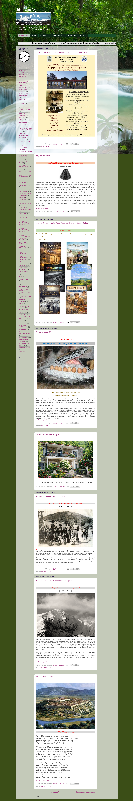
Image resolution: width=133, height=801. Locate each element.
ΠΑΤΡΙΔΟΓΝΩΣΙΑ (46, 571)
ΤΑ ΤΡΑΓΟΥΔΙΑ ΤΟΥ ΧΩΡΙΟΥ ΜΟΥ (25, 317)
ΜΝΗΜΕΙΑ (22, 197)
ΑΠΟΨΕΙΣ (22, 85)
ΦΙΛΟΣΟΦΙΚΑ (23, 329)
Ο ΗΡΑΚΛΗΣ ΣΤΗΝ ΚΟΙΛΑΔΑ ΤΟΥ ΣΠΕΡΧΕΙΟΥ (24, 217)
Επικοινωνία (72, 35)
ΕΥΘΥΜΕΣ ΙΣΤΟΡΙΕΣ (25, 141)
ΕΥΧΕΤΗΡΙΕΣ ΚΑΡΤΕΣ (23, 148)
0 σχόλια (61, 144)
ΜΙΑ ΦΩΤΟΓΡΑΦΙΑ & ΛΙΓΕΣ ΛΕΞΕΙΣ (25, 194)
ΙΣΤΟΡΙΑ (21, 169)
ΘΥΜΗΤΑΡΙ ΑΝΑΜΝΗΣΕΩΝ (23, 165)
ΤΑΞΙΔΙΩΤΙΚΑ (23, 323)
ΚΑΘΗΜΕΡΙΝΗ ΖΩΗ (25, 179)
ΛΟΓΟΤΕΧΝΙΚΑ (23, 191)
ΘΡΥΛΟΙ (21, 159)
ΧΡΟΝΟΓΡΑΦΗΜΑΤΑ (25, 347)
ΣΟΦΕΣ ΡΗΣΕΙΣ (23, 310)
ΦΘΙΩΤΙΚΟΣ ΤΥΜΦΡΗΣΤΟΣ (23, 326)
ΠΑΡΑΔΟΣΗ (22, 265)
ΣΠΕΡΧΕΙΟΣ (22, 312)
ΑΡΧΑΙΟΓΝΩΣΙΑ (23, 87)
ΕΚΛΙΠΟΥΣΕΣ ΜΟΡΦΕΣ (23, 125)
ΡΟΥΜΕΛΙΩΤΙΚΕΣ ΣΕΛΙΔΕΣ (24, 306)
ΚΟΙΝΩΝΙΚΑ (22, 183)
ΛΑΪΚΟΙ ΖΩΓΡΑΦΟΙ (24, 185)
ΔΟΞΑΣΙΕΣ (22, 117)
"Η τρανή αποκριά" (43, 332)
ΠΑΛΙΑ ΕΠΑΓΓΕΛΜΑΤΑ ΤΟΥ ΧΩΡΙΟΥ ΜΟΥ (25, 257)
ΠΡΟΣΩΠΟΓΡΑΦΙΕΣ (25, 296)
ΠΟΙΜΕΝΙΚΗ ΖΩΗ (24, 283)
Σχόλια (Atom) (48, 796)
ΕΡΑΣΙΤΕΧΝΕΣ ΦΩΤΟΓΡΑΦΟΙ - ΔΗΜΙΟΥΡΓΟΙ (23, 137)
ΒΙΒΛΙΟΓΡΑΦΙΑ (23, 93)
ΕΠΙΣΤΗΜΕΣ (22, 133)
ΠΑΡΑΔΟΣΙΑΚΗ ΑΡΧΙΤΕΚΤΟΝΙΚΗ (24, 272)
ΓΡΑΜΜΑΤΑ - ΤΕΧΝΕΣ (23, 102)
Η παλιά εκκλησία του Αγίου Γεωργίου (50, 496)
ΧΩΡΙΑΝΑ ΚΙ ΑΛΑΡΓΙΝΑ (22, 352)
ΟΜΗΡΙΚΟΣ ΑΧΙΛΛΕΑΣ (22, 242)
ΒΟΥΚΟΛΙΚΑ (22, 99)
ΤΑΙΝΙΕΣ (21, 320)
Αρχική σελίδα (23, 35)
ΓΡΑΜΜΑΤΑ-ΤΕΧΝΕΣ (25, 110)
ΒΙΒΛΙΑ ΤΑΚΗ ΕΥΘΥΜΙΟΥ (23, 90)
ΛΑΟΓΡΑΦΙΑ (44, 214)
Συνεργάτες (83, 35)
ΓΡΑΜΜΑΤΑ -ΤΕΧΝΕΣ (25, 106)
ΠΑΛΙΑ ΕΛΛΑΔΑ (23, 250)
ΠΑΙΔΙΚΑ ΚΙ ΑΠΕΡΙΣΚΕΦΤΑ (23, 246)
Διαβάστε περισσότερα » (43, 208)
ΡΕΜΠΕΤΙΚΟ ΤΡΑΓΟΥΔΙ (23, 300)
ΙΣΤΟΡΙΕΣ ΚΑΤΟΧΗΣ (25, 171)
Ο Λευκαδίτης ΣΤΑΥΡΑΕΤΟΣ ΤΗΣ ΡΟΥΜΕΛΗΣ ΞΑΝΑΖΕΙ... (24, 238)
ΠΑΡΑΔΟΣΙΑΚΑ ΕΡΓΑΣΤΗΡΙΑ (23, 268)
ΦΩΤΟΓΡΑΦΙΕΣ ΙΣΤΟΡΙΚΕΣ (23, 340)
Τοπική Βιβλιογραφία (58, 35)
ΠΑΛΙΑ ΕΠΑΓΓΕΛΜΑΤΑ (23, 253)
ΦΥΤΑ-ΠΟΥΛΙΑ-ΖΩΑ (25, 333)
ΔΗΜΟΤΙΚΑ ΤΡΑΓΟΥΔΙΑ (22, 114)
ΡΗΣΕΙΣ (21, 303)
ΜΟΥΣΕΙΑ (22, 207)
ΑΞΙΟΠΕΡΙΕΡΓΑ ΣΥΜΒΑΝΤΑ (23, 82)
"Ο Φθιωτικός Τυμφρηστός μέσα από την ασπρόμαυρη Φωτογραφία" (62, 52)
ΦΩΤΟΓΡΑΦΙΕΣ (23, 337)
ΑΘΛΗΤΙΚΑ (22, 74)
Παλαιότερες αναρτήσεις (85, 792)
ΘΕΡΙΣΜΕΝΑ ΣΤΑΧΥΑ (25, 151)
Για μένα (34, 35)
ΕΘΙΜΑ (21, 120)
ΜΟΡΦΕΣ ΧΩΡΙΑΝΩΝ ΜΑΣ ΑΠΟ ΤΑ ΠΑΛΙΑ (25, 202)
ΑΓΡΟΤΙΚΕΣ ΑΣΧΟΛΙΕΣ (22, 71)
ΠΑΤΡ (20, 277)
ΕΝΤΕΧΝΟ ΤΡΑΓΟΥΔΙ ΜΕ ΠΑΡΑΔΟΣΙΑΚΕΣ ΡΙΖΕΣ (25, 130)
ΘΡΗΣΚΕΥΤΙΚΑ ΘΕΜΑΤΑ (23, 155)
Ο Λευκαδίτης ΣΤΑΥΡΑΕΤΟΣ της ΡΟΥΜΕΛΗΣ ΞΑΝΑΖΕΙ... (24, 224)
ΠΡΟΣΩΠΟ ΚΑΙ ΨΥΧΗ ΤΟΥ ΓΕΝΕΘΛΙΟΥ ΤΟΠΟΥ (25, 290)
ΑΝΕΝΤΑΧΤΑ (23, 79)
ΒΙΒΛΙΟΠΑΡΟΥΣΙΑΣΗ (25, 96)
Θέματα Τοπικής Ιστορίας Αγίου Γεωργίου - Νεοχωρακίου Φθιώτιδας (62, 223)
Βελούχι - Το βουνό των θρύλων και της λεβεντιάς (55, 581)
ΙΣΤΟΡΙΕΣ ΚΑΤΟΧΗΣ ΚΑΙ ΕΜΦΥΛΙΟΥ (25, 175)
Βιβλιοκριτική (44, 35)
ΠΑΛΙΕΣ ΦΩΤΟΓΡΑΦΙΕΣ (23, 262)
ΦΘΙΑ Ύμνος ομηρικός (45, 677)
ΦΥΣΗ (21, 331)
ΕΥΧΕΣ (21, 145)
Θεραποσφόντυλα (43, 156)
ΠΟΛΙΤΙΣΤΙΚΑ (23, 287)
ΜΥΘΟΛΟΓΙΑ (23, 213)
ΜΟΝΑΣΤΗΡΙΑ (23, 199)
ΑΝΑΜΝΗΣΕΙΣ (23, 76)
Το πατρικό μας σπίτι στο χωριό (48, 435)
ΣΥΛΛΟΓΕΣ (22, 314)
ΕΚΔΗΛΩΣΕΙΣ (45, 146)
